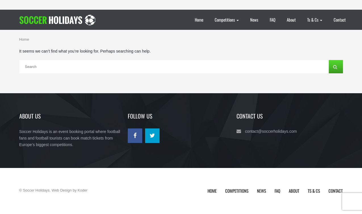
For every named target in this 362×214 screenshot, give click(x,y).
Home (199, 19)
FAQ (272, 19)
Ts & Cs (314, 19)
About (291, 19)
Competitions (227, 19)
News (254, 19)
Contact (340, 19)
